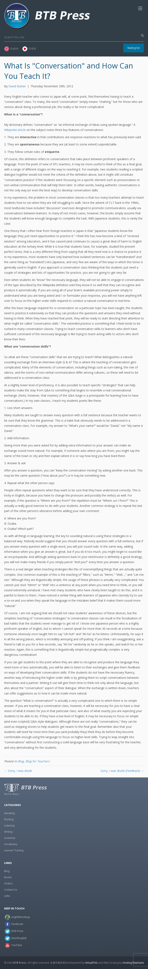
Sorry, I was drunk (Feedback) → (122, 771)
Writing (8, 831)
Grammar (10, 838)
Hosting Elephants (133, 962)
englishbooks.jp (20, 917)
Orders (8, 883)
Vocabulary (10, 844)
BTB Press (17, 931)
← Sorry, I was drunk (18, 771)
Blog (21, 761)
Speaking (9, 813)
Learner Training (13, 850)
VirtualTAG (91, 962)
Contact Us (10, 889)
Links (7, 896)
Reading (9, 819)
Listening (9, 825)
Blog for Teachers (37, 761)
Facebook (17, 924)
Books (8, 877)
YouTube (16, 945)
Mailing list (133, 48)
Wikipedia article (15, 130)
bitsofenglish (19, 938)
